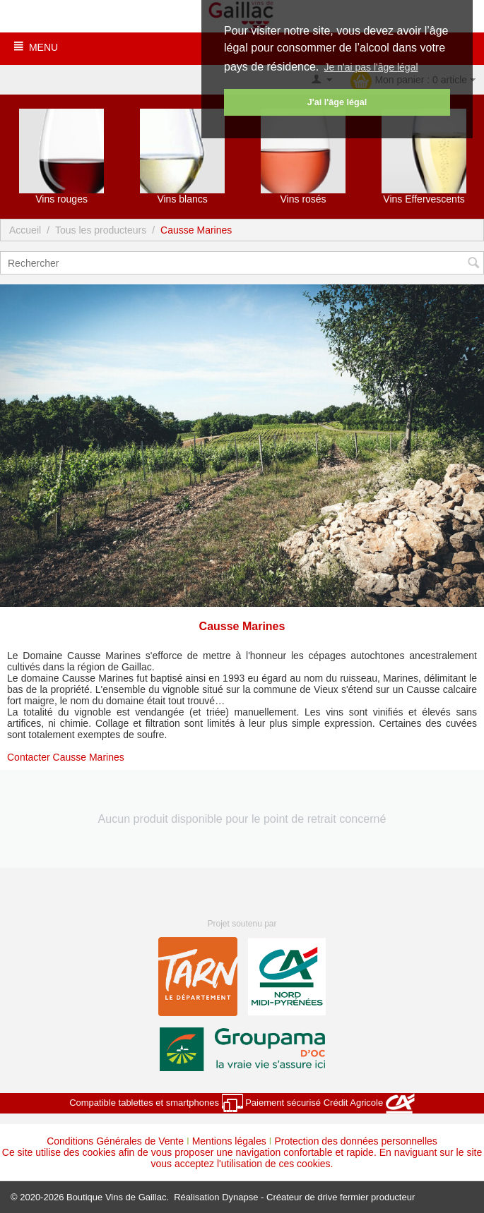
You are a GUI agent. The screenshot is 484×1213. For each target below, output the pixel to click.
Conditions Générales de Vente (115, 1141)
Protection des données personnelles (355, 1141)
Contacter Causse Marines (65, 757)
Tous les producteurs (100, 230)
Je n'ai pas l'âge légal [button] (371, 67)
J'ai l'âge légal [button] (337, 102)
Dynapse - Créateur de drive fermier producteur (318, 1197)
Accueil (25, 230)
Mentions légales (229, 1141)
